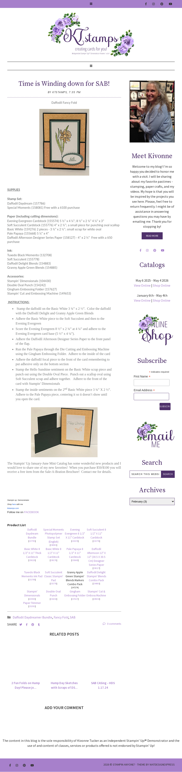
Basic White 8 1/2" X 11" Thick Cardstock (32, 553)
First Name (142, 377)
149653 (96, 599)
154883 (96, 583)
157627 (75, 599)
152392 (32, 606)
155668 (75, 560)
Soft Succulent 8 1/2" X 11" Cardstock (96, 533)
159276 (53, 560)
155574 (75, 541)
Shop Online (161, 285)
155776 (96, 541)
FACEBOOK (31, 512)
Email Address (144, 390)
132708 (32, 579)
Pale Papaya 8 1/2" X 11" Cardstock (75, 553)
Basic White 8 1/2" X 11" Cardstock (53, 553)
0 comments (112, 624)
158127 (96, 568)
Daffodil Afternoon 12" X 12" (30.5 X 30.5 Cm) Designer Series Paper (96, 557)
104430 (32, 599)
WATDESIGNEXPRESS (162, 764)
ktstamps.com (13, 508)
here (14, 504)
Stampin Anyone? (124, 764)
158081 (53, 545)
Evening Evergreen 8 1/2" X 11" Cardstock (75, 533)
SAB (73, 617)
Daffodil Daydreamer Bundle (32, 617)
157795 (32, 541)
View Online (142, 285)
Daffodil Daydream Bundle (32, 533)
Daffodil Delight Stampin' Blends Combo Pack (96, 576)
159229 (32, 560)
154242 (53, 599)
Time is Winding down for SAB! (64, 84)
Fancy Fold (61, 617)
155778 (53, 583)
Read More (152, 235)
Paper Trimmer (32, 603)
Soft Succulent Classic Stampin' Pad (53, 576)
